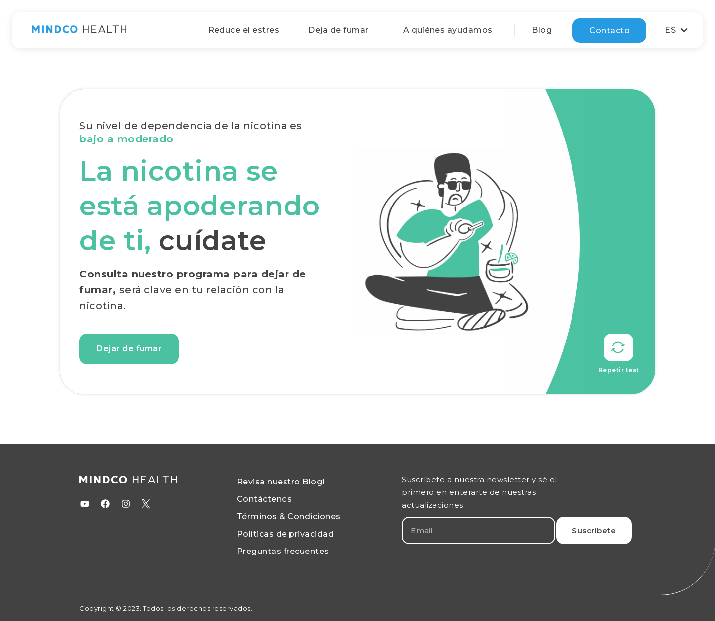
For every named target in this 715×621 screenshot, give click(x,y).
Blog (542, 30)
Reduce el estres (243, 30)
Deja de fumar (338, 30)
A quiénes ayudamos (450, 30)
